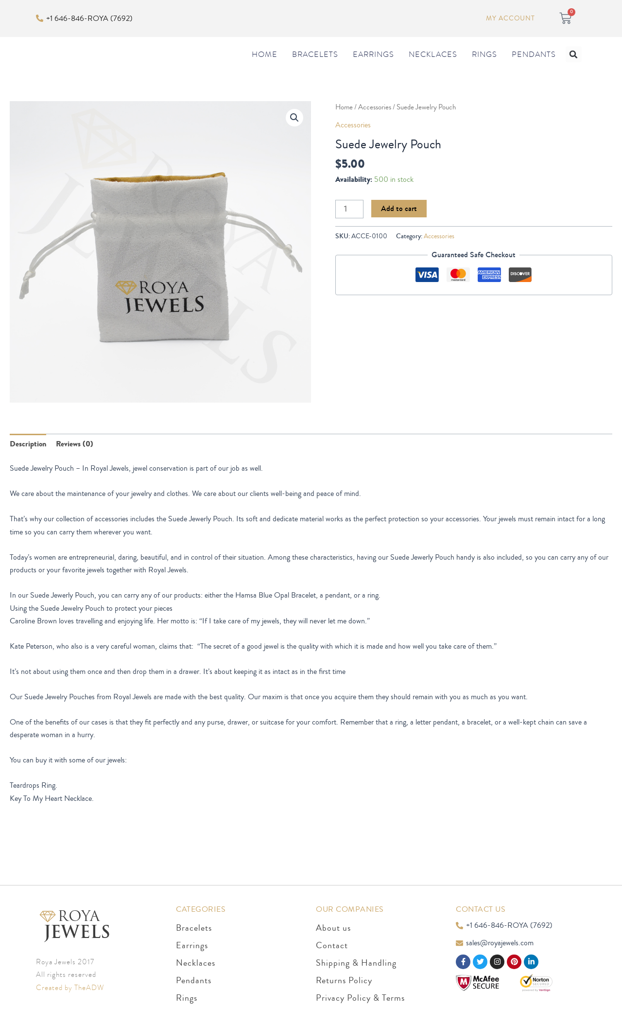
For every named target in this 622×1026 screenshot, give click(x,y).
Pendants (534, 64)
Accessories (374, 127)
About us (333, 927)
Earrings (373, 64)
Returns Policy (344, 980)
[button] (574, 64)
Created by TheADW (70, 987)
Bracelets (315, 64)
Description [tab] (28, 464)
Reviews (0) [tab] (74, 464)
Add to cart (399, 227)
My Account (510, 18)
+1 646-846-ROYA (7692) (89, 18)
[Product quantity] (349, 228)
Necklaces (433, 64)
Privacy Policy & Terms (360, 997)
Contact (332, 945)
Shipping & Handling (356, 962)
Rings (484, 64)
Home (264, 64)
